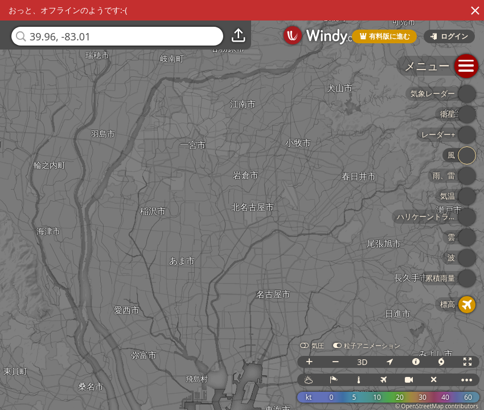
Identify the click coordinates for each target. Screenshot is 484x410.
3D (362, 361)
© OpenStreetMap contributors (436, 406)
